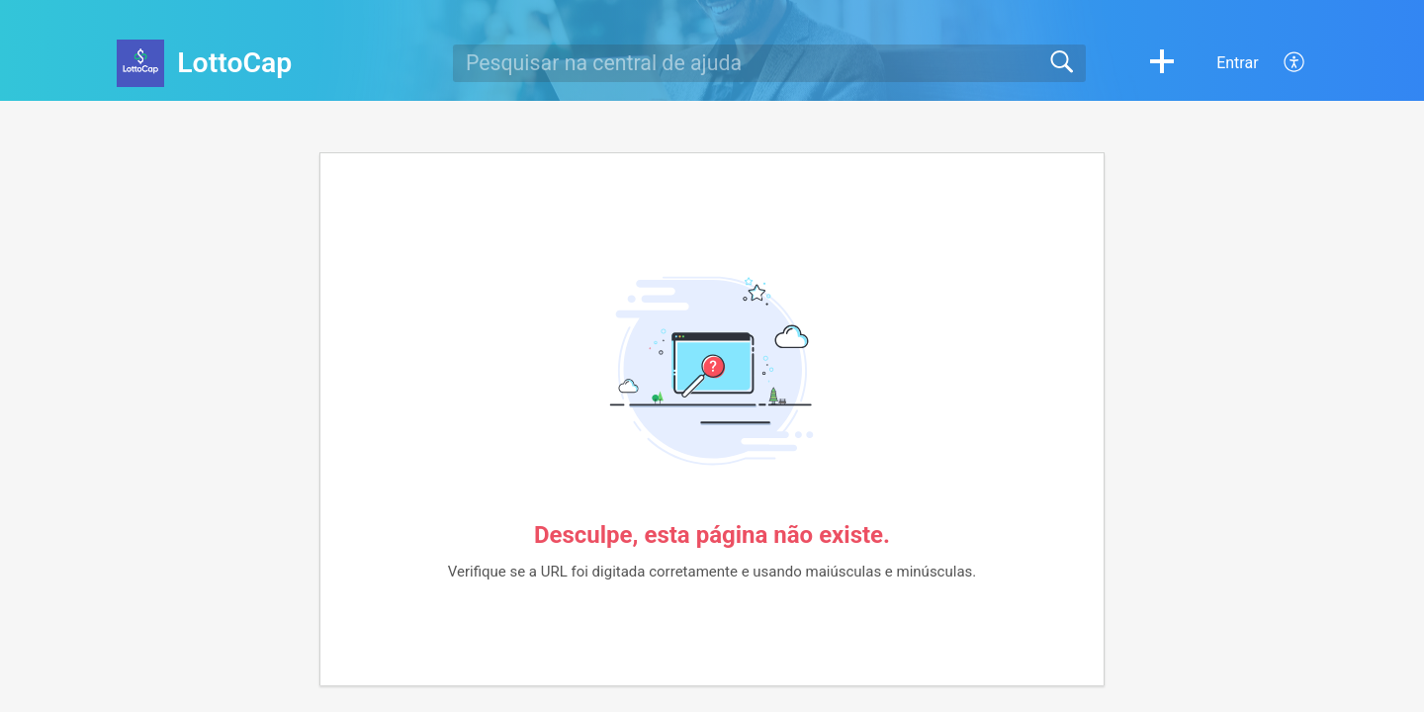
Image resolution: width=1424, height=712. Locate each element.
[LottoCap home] (140, 63)
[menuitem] (1283, 63)
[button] (1162, 63)
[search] (769, 63)
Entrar (1237, 62)
